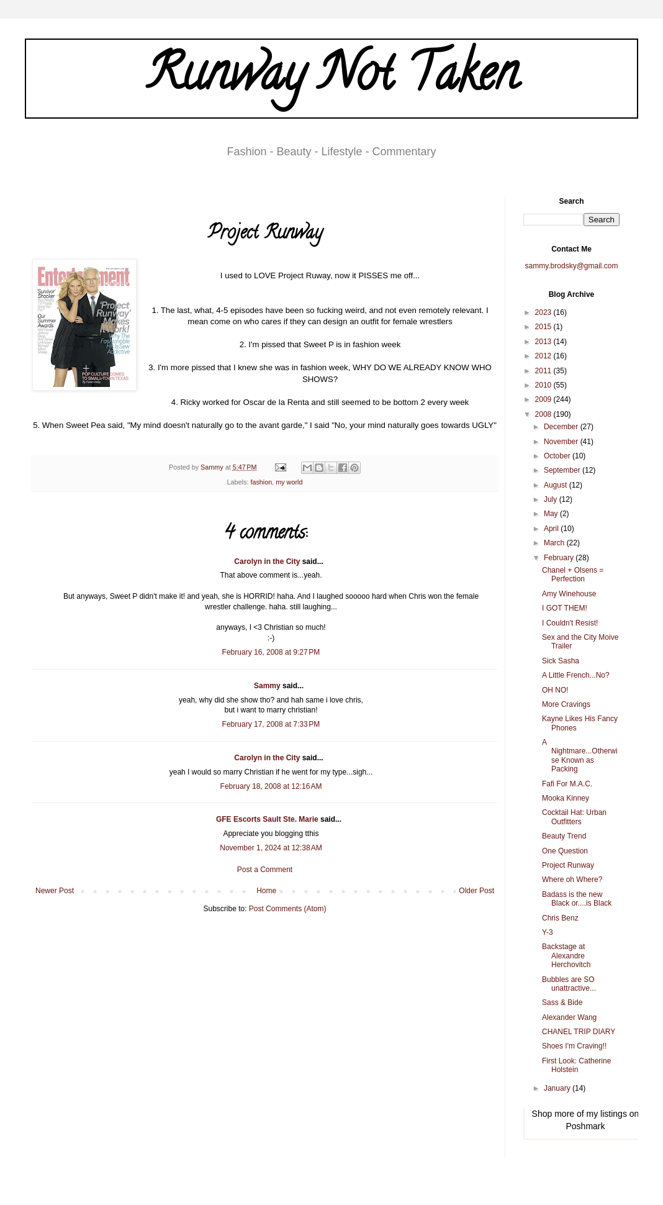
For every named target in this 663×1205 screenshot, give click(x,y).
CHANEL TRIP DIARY (578, 1031)
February (559, 557)
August (556, 485)
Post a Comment (264, 869)
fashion (261, 482)
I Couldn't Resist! (570, 623)
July (551, 499)
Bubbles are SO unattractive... (569, 984)
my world (289, 482)
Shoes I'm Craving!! (574, 1046)
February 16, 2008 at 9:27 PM (271, 652)
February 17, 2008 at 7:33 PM (271, 724)
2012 (544, 356)
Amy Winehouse (569, 593)
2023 (544, 312)
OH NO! (555, 690)
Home (266, 890)
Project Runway (568, 865)
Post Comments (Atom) (288, 908)
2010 (544, 385)
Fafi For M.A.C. (567, 784)
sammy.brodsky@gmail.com (571, 265)
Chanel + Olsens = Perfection (572, 574)
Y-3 (547, 932)
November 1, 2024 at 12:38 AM (271, 848)
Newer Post (54, 890)
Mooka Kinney (565, 798)
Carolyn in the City (267, 561)
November (562, 441)
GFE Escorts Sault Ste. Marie (267, 819)
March (555, 543)
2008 (544, 414)
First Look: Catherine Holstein (576, 1065)
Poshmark (585, 1126)
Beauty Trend (564, 836)
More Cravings (566, 704)
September (563, 470)
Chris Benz (560, 918)
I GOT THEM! (564, 608)
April (552, 528)
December (562, 426)
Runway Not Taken (331, 78)
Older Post (476, 890)
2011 (544, 370)
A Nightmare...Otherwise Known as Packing (580, 755)
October (558, 456)
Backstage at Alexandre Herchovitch (566, 955)
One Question (565, 851)
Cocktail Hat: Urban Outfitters (574, 816)
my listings (607, 1114)
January (558, 1088)
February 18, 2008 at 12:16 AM (271, 786)
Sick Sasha (560, 661)
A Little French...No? (576, 675)
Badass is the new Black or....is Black (576, 898)
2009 (544, 399)
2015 (544, 326)
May (552, 513)
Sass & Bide (562, 1002)
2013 (544, 341)
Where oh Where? (572, 879)
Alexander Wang (569, 1017)
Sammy (267, 685)
